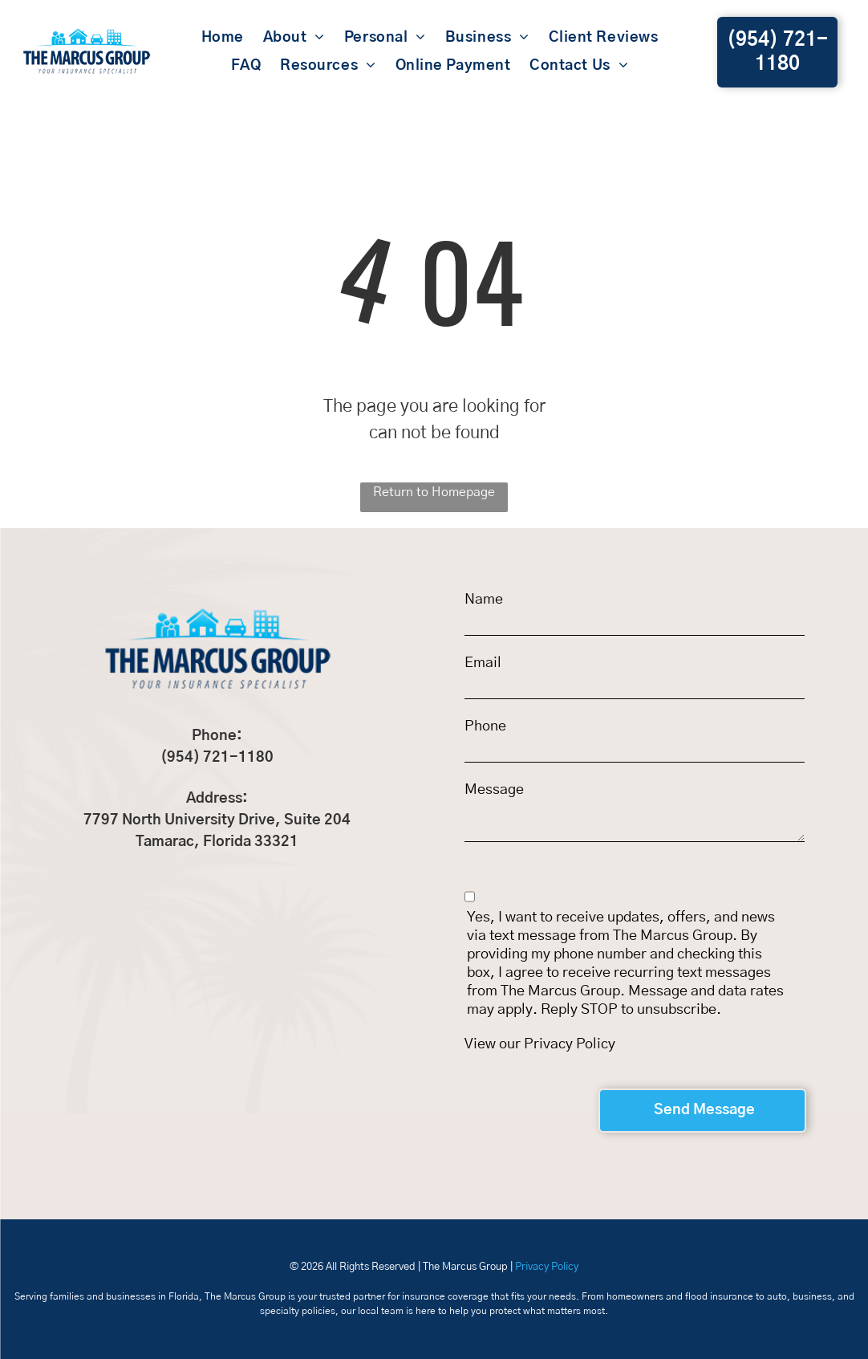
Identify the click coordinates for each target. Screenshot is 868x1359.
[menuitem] (223, 38)
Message (494, 790)
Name (483, 599)
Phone (485, 726)
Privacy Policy (569, 1044)
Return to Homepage (434, 492)
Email (482, 663)
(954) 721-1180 (217, 758)
